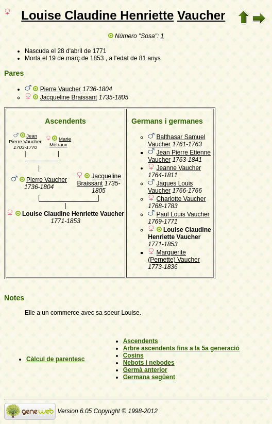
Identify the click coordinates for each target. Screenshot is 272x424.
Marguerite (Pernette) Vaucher (174, 256)
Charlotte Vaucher (181, 198)
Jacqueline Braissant (68, 97)
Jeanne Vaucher (179, 168)
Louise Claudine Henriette (97, 15)
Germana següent (149, 377)
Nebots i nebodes (149, 362)
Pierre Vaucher (60, 89)
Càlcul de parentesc (55, 359)
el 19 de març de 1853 (73, 58)
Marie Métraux (60, 141)
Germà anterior (145, 370)
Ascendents (140, 341)
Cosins (133, 355)
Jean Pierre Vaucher (25, 138)
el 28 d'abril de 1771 (79, 51)
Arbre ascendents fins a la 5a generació (181, 348)
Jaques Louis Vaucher (170, 187)
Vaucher (201, 15)
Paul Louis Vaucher (183, 214)
